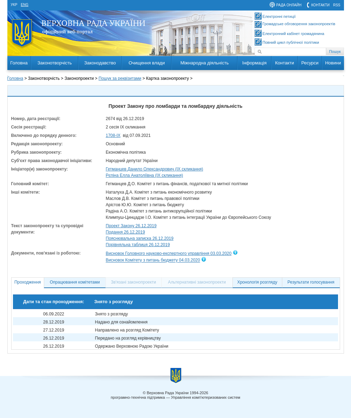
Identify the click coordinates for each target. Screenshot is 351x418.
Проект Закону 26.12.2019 (131, 225)
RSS (336, 5)
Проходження (27, 282)
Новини (333, 62)
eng (24, 5)
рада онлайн (289, 5)
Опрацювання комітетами (75, 282)
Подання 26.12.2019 (125, 232)
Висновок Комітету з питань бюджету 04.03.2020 (153, 260)
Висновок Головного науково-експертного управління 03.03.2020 (169, 253)
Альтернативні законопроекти (197, 282)
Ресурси (309, 62)
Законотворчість (55, 62)
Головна (18, 62)
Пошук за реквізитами (120, 78)
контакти (320, 5)
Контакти (284, 62)
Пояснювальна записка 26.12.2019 (140, 238)
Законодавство (100, 62)
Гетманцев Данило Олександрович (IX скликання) (154, 169)
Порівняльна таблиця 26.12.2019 (138, 244)
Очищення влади (147, 62)
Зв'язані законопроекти (133, 282)
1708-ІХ (113, 135)
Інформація (254, 62)
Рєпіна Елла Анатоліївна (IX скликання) (144, 175)
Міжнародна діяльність (204, 62)
